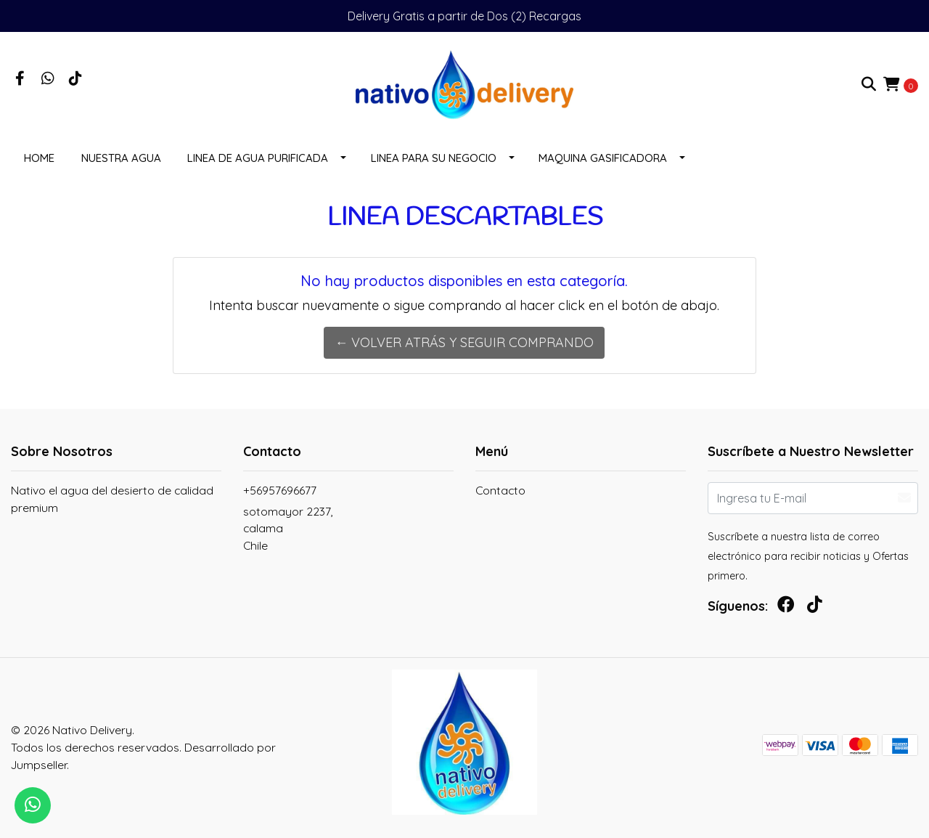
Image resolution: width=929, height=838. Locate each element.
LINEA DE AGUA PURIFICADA (257, 158)
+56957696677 (279, 490)
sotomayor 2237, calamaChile (287, 528)
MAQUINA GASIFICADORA (603, 158)
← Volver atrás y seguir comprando (464, 342)
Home (39, 158)
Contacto (500, 490)
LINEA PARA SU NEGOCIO (433, 158)
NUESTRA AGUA (121, 158)
